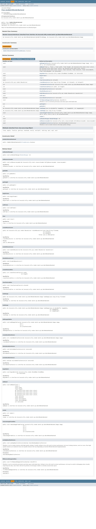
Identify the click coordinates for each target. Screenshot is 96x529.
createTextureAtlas (45, 86)
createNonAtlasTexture (46, 84)
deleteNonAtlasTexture (46, 89)
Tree (16, 1)
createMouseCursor (45, 82)
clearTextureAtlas (45, 80)
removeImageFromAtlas (46, 112)
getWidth (42, 106)
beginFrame (43, 75)
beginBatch (43, 73)
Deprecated (21, 1)
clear (41, 77)
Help (29, 1)
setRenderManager (44, 118)
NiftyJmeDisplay (20, 50)
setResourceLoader (45, 120)
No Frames (22, 4)
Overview (2, 1)
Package (8, 1)
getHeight (42, 104)
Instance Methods (17, 59)
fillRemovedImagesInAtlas (47, 100)
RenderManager (54, 118)
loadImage (42, 108)
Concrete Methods (29, 59)
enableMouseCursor (45, 93)
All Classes (31, 4)
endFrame (42, 95)
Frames (17, 4)
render (41, 116)
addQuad (42, 67)
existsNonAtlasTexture (46, 97)
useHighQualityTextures (46, 123)
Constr (14, 5)
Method (19, 5)
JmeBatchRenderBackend (9, 50)
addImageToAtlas (44, 63)
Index (26, 1)
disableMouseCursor (45, 91)
